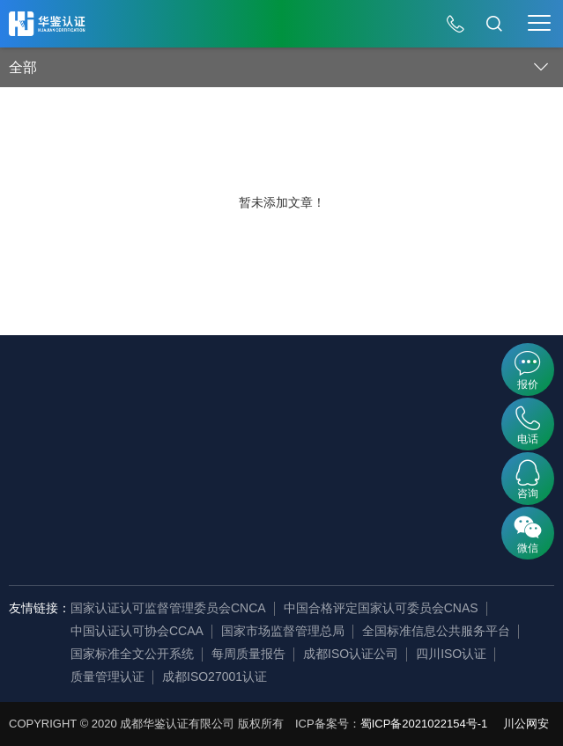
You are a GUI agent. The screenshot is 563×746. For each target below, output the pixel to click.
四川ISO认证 (451, 654)
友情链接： (39, 608)
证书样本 (348, 440)
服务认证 (171, 440)
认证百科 (433, 413)
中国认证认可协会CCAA (137, 631)
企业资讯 (86, 466)
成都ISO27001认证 (214, 676)
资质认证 (171, 493)
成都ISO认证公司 (350, 654)
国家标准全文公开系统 (132, 654)
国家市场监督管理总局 (282, 631)
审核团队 (86, 545)
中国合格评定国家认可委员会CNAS (381, 608)
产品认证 (171, 466)
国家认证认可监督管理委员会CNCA (168, 608)
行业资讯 (433, 440)
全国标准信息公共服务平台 (436, 631)
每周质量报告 (248, 654)
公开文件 (348, 413)
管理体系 (171, 413)
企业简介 (86, 413)
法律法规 (348, 466)
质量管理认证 (107, 676)
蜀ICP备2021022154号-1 (424, 723)
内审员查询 (263, 413)
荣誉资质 (86, 519)
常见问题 (433, 466)
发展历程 (86, 440)
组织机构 (86, 493)
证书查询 (257, 440)
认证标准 (348, 493)
